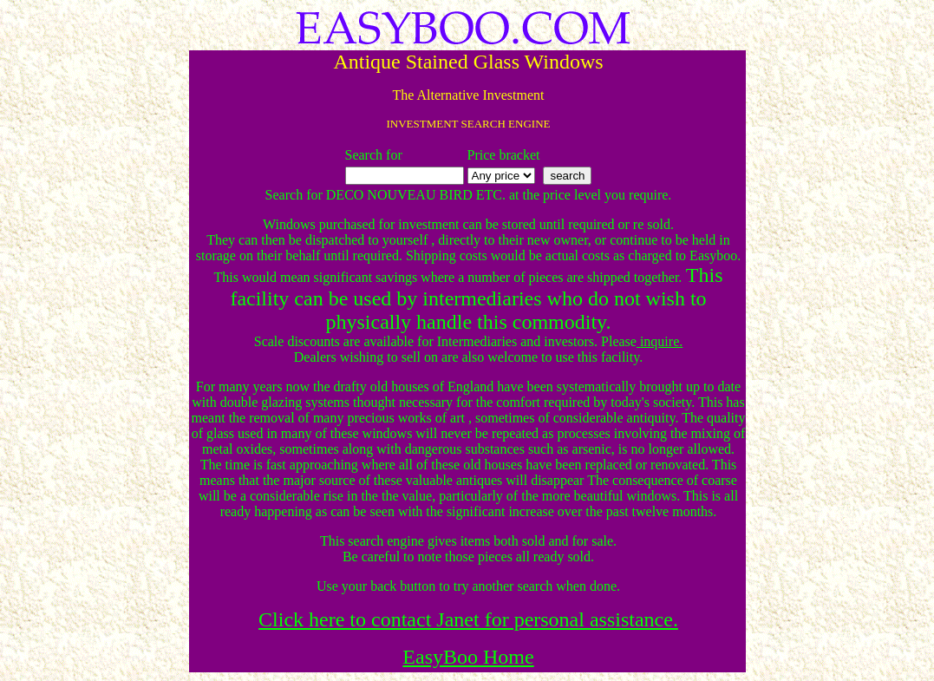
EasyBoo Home (467, 656)
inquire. (660, 341)
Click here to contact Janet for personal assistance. (468, 619)
